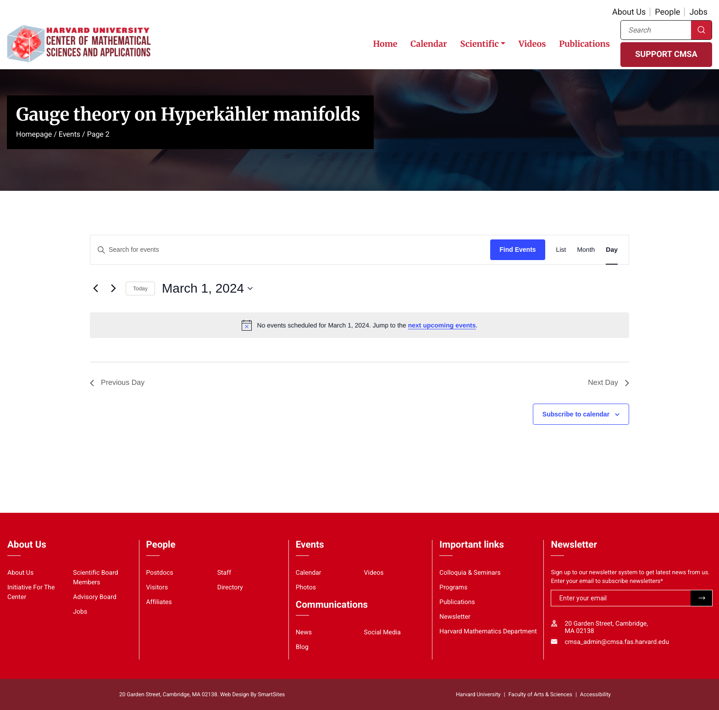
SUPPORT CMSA (666, 54)
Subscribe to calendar (575, 414)
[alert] (359, 325)
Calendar (428, 44)
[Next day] (113, 288)
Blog (302, 647)
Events (69, 134)
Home (385, 44)
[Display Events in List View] (561, 249)
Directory (230, 587)
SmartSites (271, 694)
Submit (701, 598)
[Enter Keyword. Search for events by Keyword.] (290, 249)
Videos (532, 44)
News (304, 632)
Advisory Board (94, 597)
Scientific (479, 44)
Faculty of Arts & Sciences (540, 694)
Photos (306, 587)
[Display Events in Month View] (586, 249)
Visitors (157, 587)
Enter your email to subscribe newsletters (607, 581)
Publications (584, 44)
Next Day (608, 383)
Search (701, 30)
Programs (453, 587)
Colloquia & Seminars (469, 573)
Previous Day (117, 383)
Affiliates (159, 602)
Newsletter (454, 617)
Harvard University (478, 694)
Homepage (34, 134)
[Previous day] (95, 288)
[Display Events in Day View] (612, 249)
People (667, 12)
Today (140, 288)
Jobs (698, 12)
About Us (629, 12)
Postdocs (159, 573)
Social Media (382, 632)
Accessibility (595, 694)
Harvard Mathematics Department (488, 631)
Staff (224, 573)
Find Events (517, 249)
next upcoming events (442, 325)
